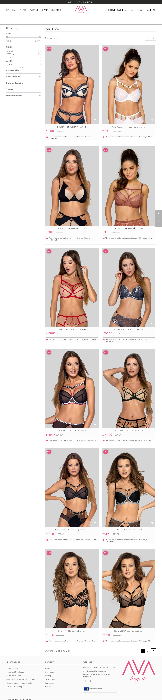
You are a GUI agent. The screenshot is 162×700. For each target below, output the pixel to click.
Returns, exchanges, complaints (19, 683)
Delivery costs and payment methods (21, 679)
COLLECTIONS (55, 10)
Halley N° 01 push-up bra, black (128, 530)
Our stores (49, 672)
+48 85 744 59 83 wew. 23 (104, 667)
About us (48, 668)
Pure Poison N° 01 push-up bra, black (71, 530)
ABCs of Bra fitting (14, 687)
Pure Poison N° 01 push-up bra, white (128, 127)
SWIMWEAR (34, 10)
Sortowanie (52, 38)
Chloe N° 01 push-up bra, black (72, 228)
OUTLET (45, 10)
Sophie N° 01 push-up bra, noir (71, 631)
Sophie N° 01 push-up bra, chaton (129, 329)
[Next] (153, 38)
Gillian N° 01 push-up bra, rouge (72, 329)
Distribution (50, 679)
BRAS (14, 10)
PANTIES (23, 10)
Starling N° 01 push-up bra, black (128, 631)
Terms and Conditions (15, 672)
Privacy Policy (12, 668)
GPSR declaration (13, 676)
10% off (48, 687)
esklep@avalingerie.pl (97, 671)
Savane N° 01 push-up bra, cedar (128, 228)
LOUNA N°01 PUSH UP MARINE (71, 127)
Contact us (49, 683)
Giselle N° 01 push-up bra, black (72, 430)
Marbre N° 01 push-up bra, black (128, 430)
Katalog (48, 676)
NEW (7, 10)
